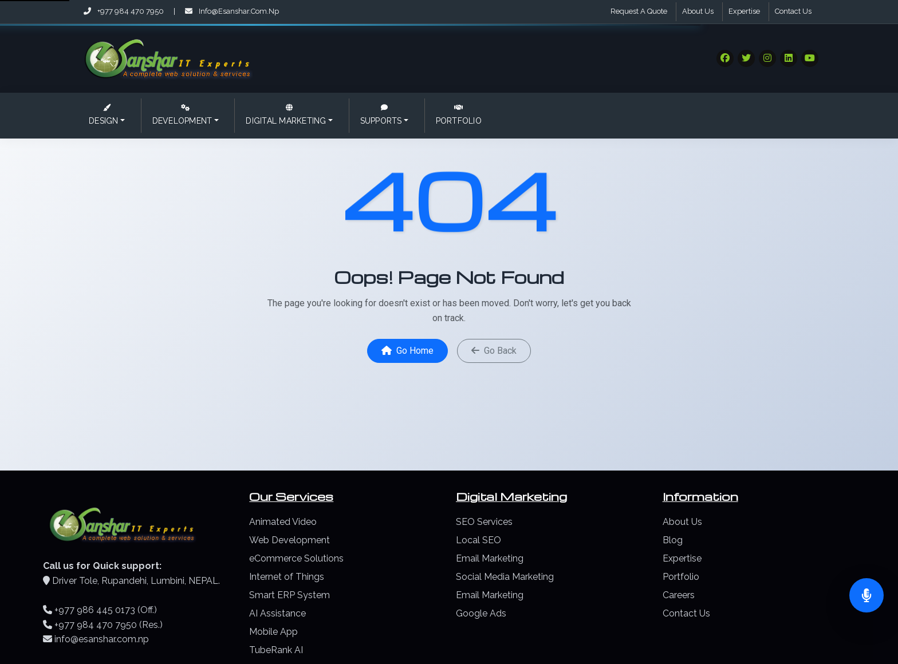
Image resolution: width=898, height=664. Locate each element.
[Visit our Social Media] (725, 58)
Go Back (494, 350)
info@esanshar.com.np (232, 11)
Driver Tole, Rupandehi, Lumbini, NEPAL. (136, 580)
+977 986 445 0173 (94, 609)
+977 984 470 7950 (125, 11)
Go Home (407, 350)
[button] (106, 115)
